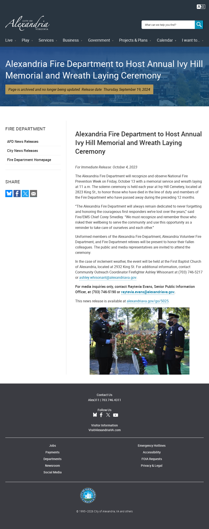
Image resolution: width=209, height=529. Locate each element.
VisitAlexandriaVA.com (105, 427)
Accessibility (152, 449)
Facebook (101, 412)
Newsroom (52, 463)
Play (25, 37)
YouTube (115, 412)
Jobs (52, 443)
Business (71, 37)
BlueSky (95, 412)
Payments (52, 449)
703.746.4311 (111, 397)
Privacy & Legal (151, 463)
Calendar (165, 37)
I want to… (191, 37)
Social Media (52, 469)
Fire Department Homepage (29, 157)
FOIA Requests (152, 456)
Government (99, 37)
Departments (52, 456)
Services (46, 37)
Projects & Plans (133, 37)
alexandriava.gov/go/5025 (148, 298)
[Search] (199, 23)
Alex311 (93, 397)
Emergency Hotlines (152, 443)
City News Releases (22, 147)
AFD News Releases (22, 138)
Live (9, 37)
